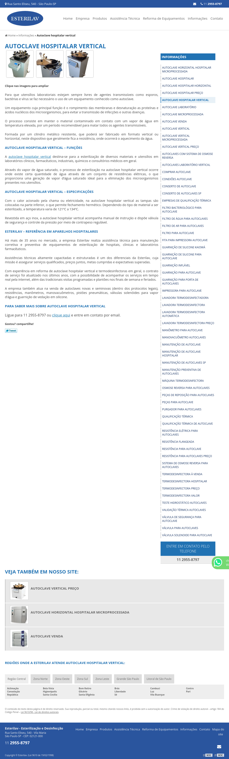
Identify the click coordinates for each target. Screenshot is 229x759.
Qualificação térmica (177, 416)
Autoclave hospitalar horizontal (186, 86)
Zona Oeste (62, 679)
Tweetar (11, 330)
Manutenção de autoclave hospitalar (181, 353)
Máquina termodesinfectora (183, 381)
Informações (198, 18)
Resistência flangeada (178, 442)
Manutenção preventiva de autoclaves (181, 371)
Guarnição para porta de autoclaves (180, 281)
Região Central (17, 679)
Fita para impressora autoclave (185, 240)
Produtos (100, 18)
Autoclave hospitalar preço (182, 93)
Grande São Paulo (128, 679)
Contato (216, 18)
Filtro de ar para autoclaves (183, 226)
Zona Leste (102, 679)
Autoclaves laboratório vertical (186, 165)
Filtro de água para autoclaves (185, 219)
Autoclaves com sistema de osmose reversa (187, 156)
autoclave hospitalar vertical (29, 156)
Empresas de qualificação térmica (186, 200)
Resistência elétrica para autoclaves (180, 432)
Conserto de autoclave (179, 186)
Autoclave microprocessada (182, 114)
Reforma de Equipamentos (164, 18)
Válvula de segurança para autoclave (181, 519)
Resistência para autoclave (181, 449)
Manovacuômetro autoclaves (184, 337)
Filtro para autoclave (178, 233)
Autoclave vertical (176, 129)
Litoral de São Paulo (159, 679)
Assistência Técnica (125, 18)
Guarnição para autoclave (181, 272)
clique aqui (61, 315)
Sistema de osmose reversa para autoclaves (185, 465)
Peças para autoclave (177, 402)
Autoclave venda (174, 121)
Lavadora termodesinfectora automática (183, 314)
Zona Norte (40, 679)
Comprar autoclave (176, 172)
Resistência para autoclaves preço (187, 456)
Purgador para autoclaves (181, 409)
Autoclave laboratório (179, 107)
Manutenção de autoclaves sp (184, 363)
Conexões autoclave (177, 179)
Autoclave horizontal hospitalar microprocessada (186, 69)
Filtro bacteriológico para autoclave (181, 209)
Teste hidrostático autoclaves (184, 503)
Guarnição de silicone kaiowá (183, 247)
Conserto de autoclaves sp (181, 193)
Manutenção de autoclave (181, 344)
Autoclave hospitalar (178, 78)
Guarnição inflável (176, 265)
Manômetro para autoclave (182, 330)
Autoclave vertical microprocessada (176, 137)
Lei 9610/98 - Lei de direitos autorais (40, 712)
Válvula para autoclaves (180, 528)
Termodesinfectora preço (181, 488)
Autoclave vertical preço (180, 147)
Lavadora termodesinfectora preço (188, 323)
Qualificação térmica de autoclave (187, 424)
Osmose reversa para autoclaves (186, 388)
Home (68, 18)
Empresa (82, 18)
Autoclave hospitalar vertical (185, 100)
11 (211, 4)
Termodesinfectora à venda (182, 474)
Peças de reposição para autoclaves (188, 395)
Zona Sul (82, 679)
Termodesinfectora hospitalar (184, 481)
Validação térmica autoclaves (184, 510)
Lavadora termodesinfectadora (185, 298)
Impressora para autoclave (181, 291)
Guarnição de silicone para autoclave (181, 256)
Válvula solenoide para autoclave (187, 535)
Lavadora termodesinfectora (183, 305)
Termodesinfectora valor (180, 496)
